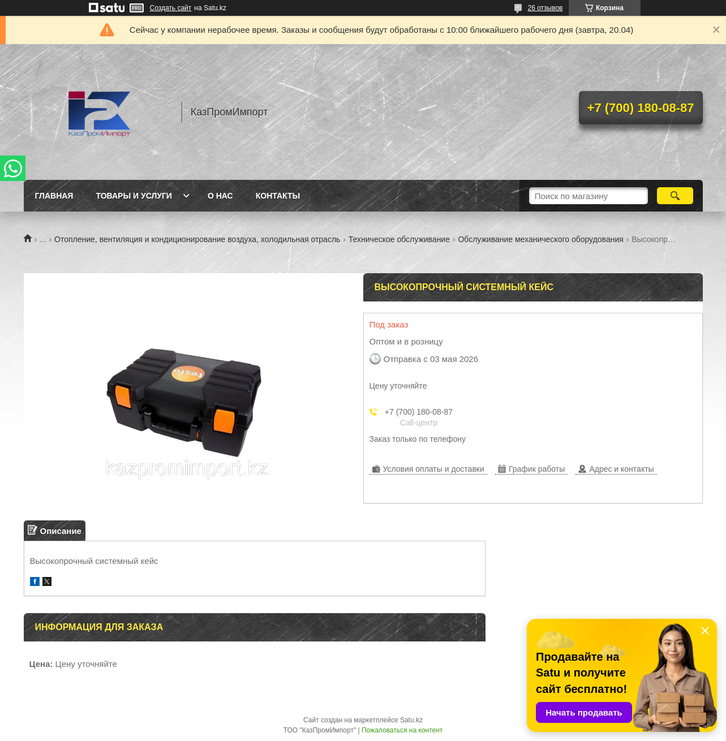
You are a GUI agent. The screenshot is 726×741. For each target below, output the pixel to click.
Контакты (278, 195)
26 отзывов (544, 8)
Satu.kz (411, 720)
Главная (54, 195)
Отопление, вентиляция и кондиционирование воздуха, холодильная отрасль (197, 239)
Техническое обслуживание (399, 239)
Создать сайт (171, 8)
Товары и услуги (134, 195)
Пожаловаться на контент (402, 730)
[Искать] (675, 195)
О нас (220, 195)
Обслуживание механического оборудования (540, 239)
